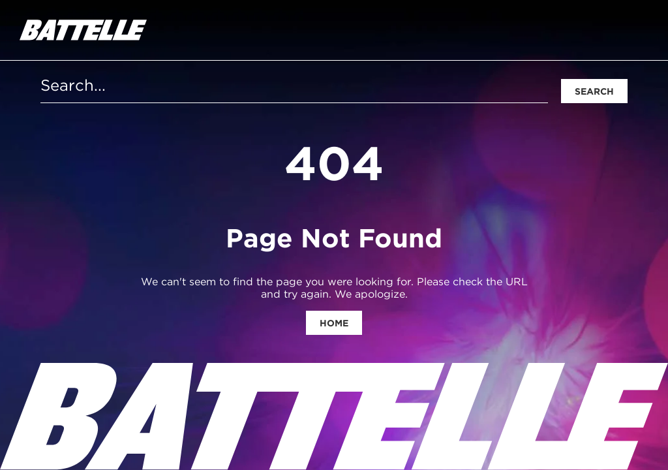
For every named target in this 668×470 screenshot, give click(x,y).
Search (594, 91)
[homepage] (83, 30)
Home (334, 323)
